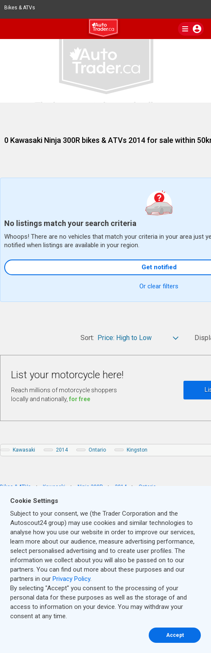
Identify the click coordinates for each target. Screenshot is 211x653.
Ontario (97, 450)
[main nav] (191, 29)
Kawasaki (24, 450)
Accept (175, 635)
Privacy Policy (71, 579)
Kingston (137, 450)
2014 (62, 450)
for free (79, 399)
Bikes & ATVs (23, 8)
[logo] (105, 29)
